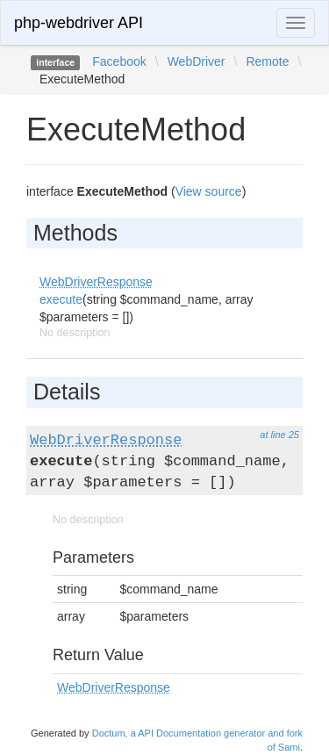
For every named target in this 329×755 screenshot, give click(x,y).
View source (208, 191)
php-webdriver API (78, 23)
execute (60, 299)
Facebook (119, 61)
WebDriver (196, 61)
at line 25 (279, 434)
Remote (267, 61)
